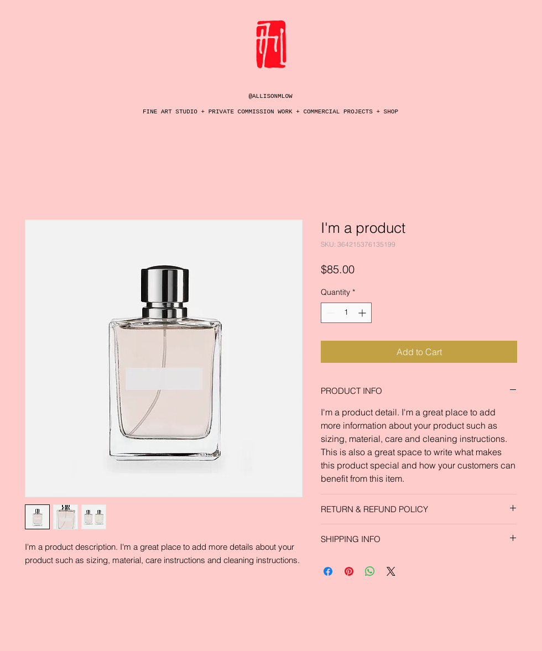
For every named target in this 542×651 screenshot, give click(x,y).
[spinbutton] (346, 312)
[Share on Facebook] (328, 571)
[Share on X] (391, 571)
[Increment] (363, 312)
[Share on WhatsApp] (370, 571)
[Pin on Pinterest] (349, 571)
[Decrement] (329, 312)
